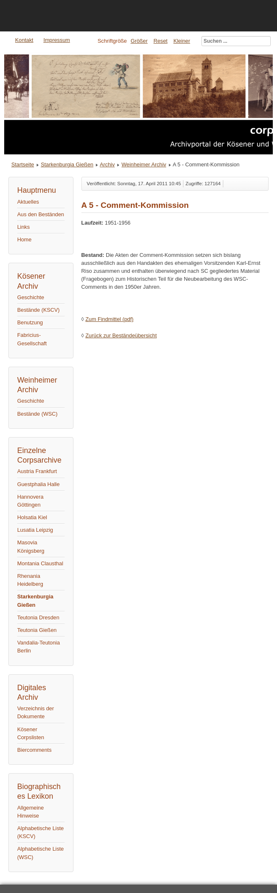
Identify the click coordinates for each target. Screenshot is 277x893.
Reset (160, 41)
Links (23, 227)
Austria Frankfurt (37, 471)
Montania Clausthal (40, 563)
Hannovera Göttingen (30, 501)
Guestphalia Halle (38, 484)
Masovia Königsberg (30, 546)
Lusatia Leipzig (35, 530)
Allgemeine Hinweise (30, 812)
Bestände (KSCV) (38, 310)
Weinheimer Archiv (144, 164)
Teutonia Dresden (38, 617)
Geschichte (30, 297)
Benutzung (30, 322)
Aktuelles (28, 202)
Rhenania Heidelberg (30, 580)
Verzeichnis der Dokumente (35, 712)
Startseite (22, 164)
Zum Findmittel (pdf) (109, 319)
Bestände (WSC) (37, 414)
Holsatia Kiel (32, 517)
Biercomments (34, 750)
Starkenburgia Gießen (67, 164)
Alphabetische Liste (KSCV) (40, 832)
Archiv (107, 164)
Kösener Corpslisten (30, 733)
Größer (139, 41)
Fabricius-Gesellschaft (32, 339)
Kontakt (24, 40)
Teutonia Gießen (37, 630)
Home (24, 239)
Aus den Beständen (40, 214)
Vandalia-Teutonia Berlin (38, 646)
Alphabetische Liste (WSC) (40, 853)
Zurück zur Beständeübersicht (121, 335)
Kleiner (181, 41)
